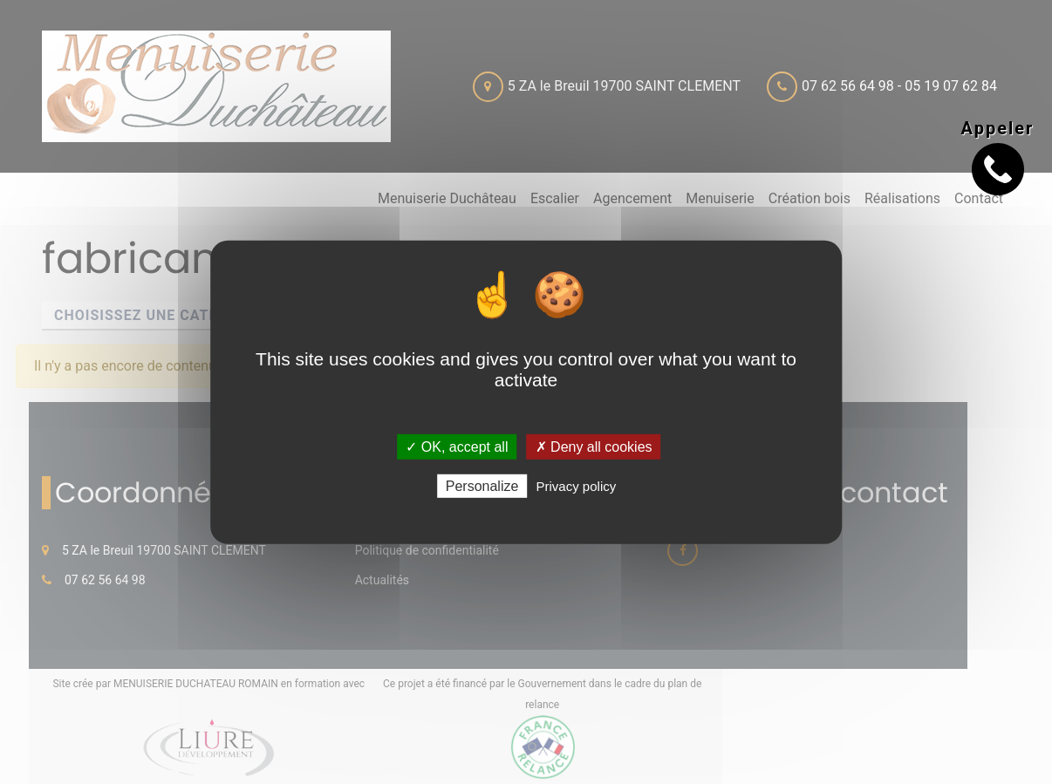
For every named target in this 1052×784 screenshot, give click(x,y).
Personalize (482, 486)
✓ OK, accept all (457, 446)
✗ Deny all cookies (594, 446)
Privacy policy (576, 486)
